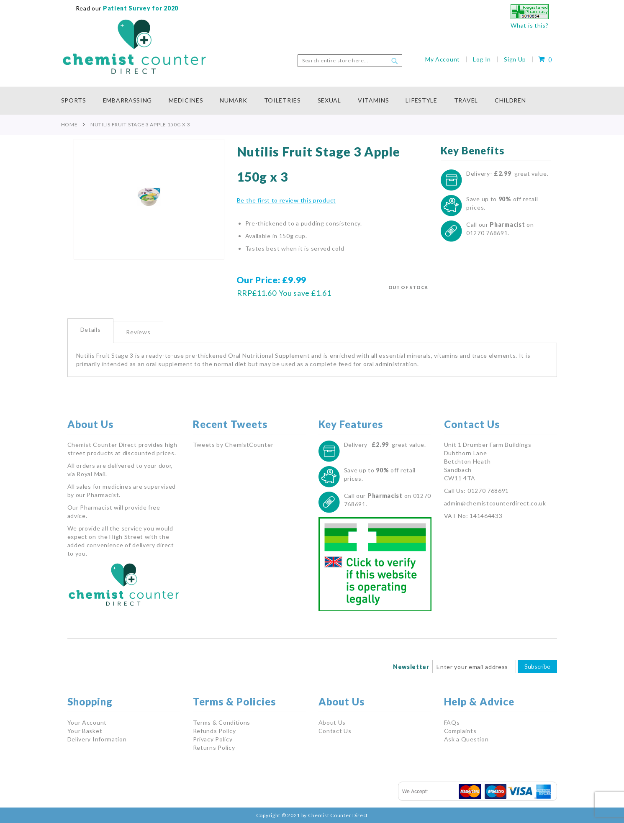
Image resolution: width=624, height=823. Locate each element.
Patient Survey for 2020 (139, 8)
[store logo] (134, 47)
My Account (442, 59)
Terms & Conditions (222, 722)
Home (69, 124)
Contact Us (335, 730)
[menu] (312, 100)
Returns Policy (214, 747)
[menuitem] (78, 100)
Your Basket (85, 730)
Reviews (138, 332)
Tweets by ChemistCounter (233, 444)
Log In (482, 59)
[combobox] (350, 60)
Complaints (460, 730)
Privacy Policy (213, 739)
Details (90, 329)
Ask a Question (466, 739)
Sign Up (515, 59)
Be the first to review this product (286, 200)
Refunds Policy (214, 730)
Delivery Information (97, 739)
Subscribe (537, 666)
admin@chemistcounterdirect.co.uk (495, 503)
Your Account (87, 722)
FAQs (452, 722)
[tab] (90, 330)
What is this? (529, 25)
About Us (332, 722)
